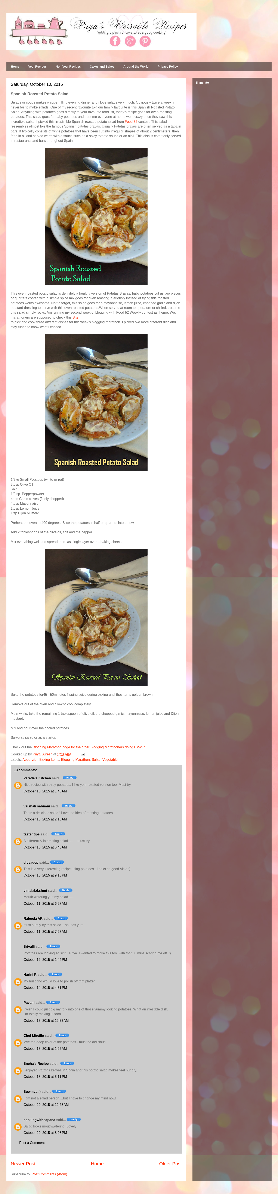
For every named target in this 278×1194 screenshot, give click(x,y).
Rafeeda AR (33, 918)
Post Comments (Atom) (49, 1174)
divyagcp (31, 862)
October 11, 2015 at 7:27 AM (45, 931)
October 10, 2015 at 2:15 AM (45, 819)
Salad (96, 759)
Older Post (170, 1163)
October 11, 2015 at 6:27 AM (45, 903)
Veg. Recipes (37, 66)
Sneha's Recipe (36, 1063)
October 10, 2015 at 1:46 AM (45, 791)
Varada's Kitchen (37, 778)
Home (15, 66)
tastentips (32, 834)
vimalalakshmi (35, 890)
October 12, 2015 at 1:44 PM (45, 959)
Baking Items (49, 759)
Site (75, 317)
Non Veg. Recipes (68, 66)
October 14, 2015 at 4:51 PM (45, 987)
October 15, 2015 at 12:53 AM (46, 1020)
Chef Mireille (34, 1035)
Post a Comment (32, 1143)
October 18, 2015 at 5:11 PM (45, 1076)
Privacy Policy (168, 66)
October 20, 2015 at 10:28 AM (46, 1104)
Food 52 (131, 121)
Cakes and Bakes (102, 66)
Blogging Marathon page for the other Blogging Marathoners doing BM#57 (89, 747)
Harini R (30, 974)
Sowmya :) (32, 1091)
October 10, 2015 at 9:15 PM (45, 875)
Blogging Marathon (75, 759)
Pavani (29, 1002)
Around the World (136, 66)
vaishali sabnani (37, 806)
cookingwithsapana (39, 1120)
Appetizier (29, 759)
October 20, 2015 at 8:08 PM (45, 1133)
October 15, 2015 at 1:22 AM (45, 1048)
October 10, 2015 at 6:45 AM (45, 847)
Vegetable (110, 759)
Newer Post (23, 1163)
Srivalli (29, 946)
